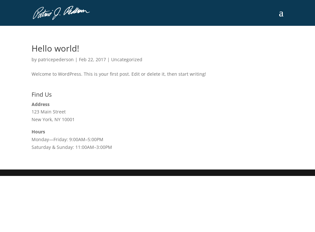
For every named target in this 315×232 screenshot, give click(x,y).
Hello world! (55, 48)
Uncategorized (126, 59)
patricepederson (56, 59)
